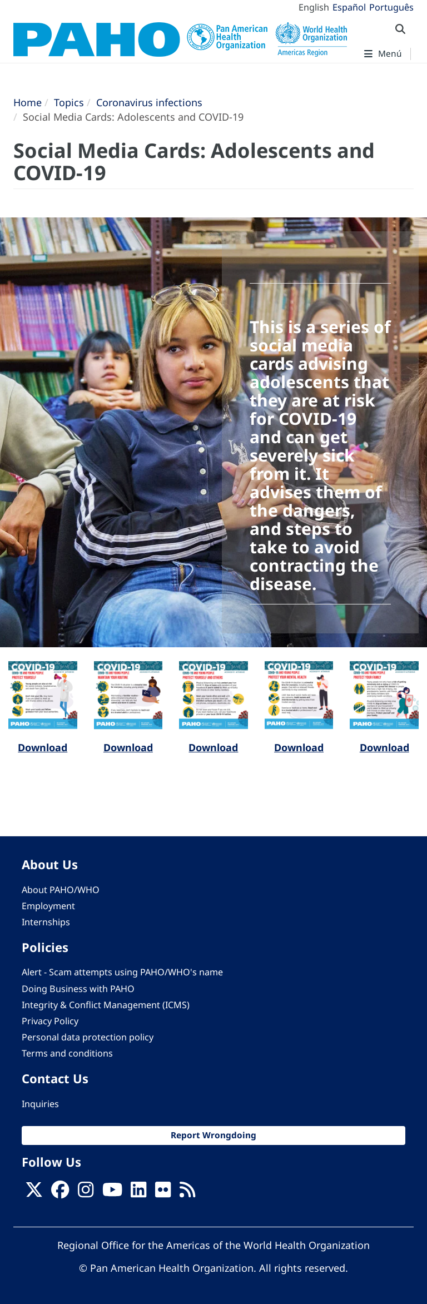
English (314, 7)
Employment (48, 906)
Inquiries (40, 1104)
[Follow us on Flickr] (163, 1193)
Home (27, 102)
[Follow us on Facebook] (60, 1193)
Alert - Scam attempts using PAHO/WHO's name (122, 972)
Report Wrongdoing (213, 1135)
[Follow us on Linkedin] (138, 1193)
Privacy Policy (50, 1021)
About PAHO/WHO (61, 890)
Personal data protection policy (87, 1037)
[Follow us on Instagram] (85, 1193)
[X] (34, 1193)
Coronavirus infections (149, 102)
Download (42, 747)
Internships (46, 922)
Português (391, 7)
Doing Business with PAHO (78, 989)
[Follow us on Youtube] (112, 1193)
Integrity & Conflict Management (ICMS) (106, 1005)
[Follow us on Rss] (187, 1193)
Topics (69, 102)
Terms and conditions (67, 1053)
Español (349, 7)
